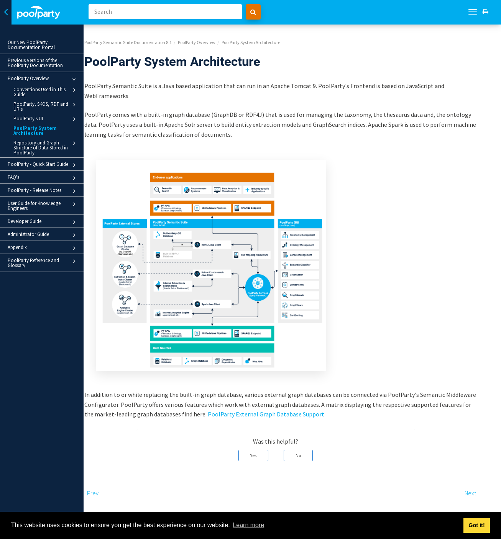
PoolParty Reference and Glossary (43, 263)
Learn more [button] (248, 525)
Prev (109, 487)
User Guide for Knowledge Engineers (43, 205)
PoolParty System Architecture (35, 130)
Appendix (43, 248)
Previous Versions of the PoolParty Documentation (35, 63)
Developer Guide (43, 222)
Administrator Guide (43, 235)
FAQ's (43, 178)
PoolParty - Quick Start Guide (43, 165)
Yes (270, 449)
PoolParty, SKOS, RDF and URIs (45, 106)
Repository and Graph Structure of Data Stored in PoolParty (45, 147)
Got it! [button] (476, 525)
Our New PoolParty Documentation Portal (31, 45)
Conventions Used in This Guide (45, 92)
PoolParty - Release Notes (43, 191)
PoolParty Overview (43, 79)
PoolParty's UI (45, 119)
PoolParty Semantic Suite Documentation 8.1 (144, 36)
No (314, 449)
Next (487, 487)
